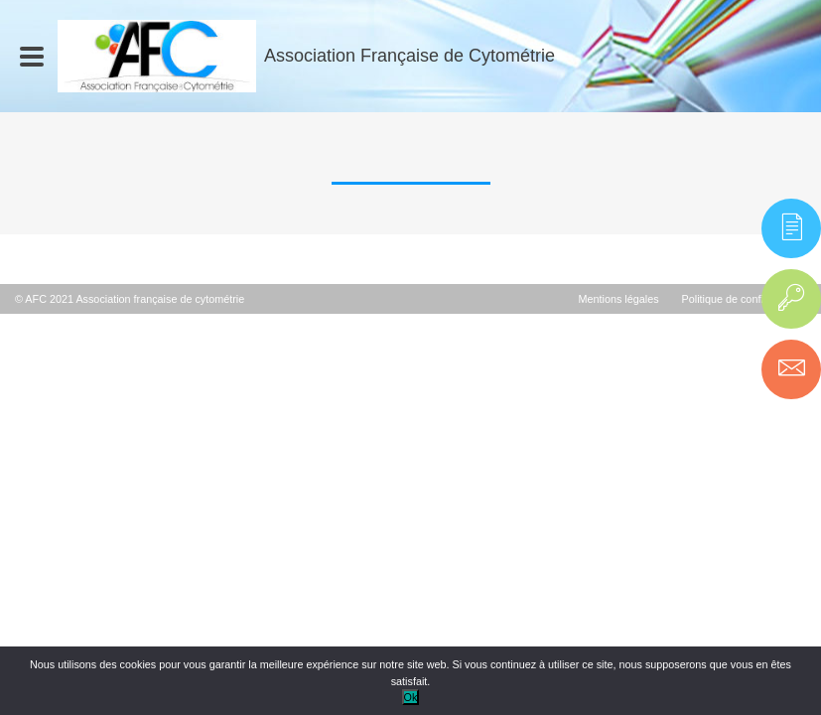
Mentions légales (619, 299)
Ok (411, 697)
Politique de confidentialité (744, 299)
